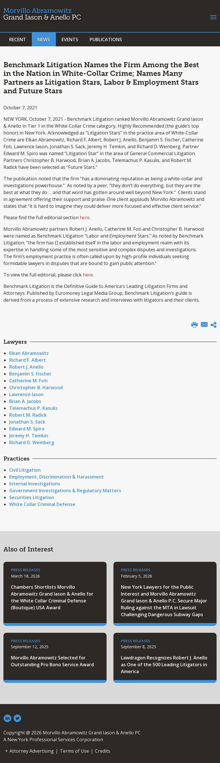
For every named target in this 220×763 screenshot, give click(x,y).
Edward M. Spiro (26, 429)
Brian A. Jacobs (25, 401)
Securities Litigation (31, 497)
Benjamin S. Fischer (30, 374)
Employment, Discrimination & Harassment (56, 477)
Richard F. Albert (27, 360)
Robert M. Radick (28, 415)
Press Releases (25, 569)
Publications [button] (106, 39)
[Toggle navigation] (213, 16)
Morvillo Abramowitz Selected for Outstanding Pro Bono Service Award (52, 661)
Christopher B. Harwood (36, 387)
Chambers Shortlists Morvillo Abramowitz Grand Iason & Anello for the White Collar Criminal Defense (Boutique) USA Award (52, 597)
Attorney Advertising (31, 751)
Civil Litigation (25, 470)
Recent (17, 39)
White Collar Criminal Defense (42, 504)
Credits (102, 751)
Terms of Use (74, 751)
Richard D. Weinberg (31, 442)
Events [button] (70, 39)
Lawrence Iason (26, 394)
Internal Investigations (34, 484)
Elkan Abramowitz (29, 353)
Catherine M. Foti (28, 380)
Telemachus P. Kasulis (33, 408)
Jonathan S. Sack (27, 422)
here (85, 217)
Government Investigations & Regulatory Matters (65, 490)
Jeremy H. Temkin (28, 435)
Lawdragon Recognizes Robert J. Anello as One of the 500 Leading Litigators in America (164, 665)
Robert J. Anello (26, 367)
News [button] (44, 39)
